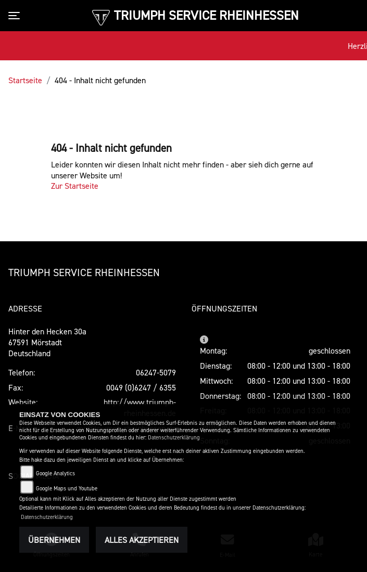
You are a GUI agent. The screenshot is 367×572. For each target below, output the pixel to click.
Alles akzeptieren (142, 540)
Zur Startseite (74, 185)
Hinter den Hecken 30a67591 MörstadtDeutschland (47, 342)
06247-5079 (156, 372)
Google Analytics (55, 473)
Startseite (25, 80)
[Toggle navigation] (16, 15)
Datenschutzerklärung (174, 437)
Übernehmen (54, 540)
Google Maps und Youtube (66, 488)
